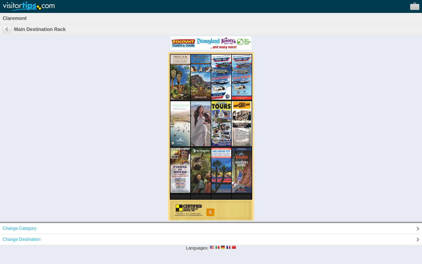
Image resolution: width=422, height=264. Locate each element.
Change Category (19, 228)
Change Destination (22, 239)
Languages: (197, 248)
